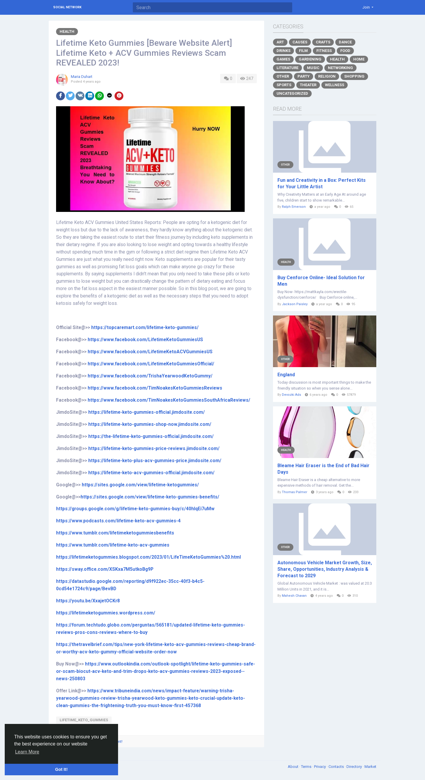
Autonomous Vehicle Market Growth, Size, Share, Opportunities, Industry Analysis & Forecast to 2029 (324, 569)
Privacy (320, 766)
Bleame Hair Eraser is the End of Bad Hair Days (323, 469)
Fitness (324, 50)
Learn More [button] (27, 751)
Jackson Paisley (295, 304)
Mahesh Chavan (294, 596)
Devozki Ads (291, 395)
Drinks (283, 50)
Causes (299, 42)
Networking (340, 68)
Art (280, 42)
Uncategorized (292, 93)
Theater (308, 85)
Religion (327, 76)
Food (345, 50)
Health (67, 31)
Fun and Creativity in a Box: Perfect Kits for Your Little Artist (321, 183)
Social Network (67, 7)
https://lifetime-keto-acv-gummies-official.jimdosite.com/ (151, 472)
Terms (306, 766)
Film (303, 50)
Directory (354, 766)
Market (370, 766)
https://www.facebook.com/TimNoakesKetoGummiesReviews (155, 388)
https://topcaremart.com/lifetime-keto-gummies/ (145, 327)
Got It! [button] (61, 769)
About (293, 766)
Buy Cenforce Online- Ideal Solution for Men (321, 281)
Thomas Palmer (294, 492)
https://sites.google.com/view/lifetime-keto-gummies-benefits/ (150, 497)
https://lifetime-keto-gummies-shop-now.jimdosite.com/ (149, 424)
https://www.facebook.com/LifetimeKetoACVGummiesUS (150, 351)
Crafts (323, 42)
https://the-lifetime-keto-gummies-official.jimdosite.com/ (151, 436)
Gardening (310, 59)
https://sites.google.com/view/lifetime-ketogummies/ (140, 485)
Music (313, 68)
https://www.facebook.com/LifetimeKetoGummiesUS (145, 339)
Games (283, 59)
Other (283, 76)
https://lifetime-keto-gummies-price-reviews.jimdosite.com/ (154, 448)
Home (358, 59)
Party (304, 76)
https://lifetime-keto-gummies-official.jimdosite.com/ (146, 412)
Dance (345, 42)
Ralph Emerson (294, 207)
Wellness (334, 85)
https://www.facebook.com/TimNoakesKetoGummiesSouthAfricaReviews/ (169, 400)
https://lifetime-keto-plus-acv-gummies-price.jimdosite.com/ (154, 460)
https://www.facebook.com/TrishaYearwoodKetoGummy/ (150, 376)
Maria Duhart (81, 76)
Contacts (336, 766)
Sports (284, 85)
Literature (287, 68)
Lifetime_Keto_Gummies (84, 720)
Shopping (354, 76)
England (286, 374)
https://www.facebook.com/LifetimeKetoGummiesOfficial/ (151, 364)
